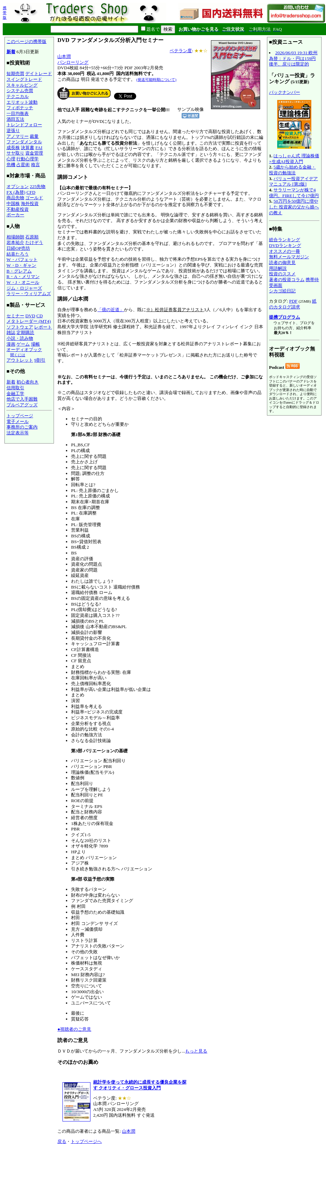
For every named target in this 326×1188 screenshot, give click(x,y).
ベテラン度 (181, 50)
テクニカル (17, 96)
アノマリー (17, 136)
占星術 (23, 164)
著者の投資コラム (286, 279)
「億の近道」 (110, 309)
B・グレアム (19, 271)
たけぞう (34, 242)
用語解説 (278, 268)
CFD (31, 192)
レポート (43, 327)
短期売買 (15, 73)
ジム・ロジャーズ (24, 288)
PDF (293, 301)
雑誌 (10, 332)
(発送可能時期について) (156, 79)
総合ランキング (284, 239)
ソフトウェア (19, 327)
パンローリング (72, 62)
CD (40, 315)
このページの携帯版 (26, 41)
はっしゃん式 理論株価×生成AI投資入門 (294, 158)
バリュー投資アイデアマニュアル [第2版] (293, 181)
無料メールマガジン (289, 256)
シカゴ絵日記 (282, 290)
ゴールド (34, 197)
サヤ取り (15, 153)
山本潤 (64, 56)
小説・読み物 (19, 338)
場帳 (35, 344)
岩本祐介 (15, 242)
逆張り (13, 130)
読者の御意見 (282, 262)
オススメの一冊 (284, 251)
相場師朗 (15, 237)
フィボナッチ (19, 107)
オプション (17, 186)
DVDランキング (285, 245)
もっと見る (196, 1051)
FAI (39, 147)
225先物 (37, 186)
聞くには (17, 355)
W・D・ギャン (21, 265)
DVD (30, 315)
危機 (10, 164)
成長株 (13, 147)
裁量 (34, 136)
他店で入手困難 (22, 399)
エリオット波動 (22, 102)
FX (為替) (15, 192)
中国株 (13, 203)
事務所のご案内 (22, 427)
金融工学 (15, 393)
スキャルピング (22, 85)
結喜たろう (17, 254)
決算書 (27, 147)
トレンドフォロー (24, 124)
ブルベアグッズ (22, 404)
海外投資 (30, 203)
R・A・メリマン (23, 276)
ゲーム (23, 344)
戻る (61, 1141)
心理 (10, 158)
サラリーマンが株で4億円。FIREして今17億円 (294, 192)
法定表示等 (17, 432)
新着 (10, 51)
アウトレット (19, 360)
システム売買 (19, 90)
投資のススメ (282, 273)
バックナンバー (284, 92)
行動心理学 (27, 158)
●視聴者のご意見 (74, 1029)
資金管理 (34, 153)
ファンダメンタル (24, 141)
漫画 (10, 344)
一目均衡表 (17, 113)
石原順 (32, 237)
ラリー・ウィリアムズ (28, 293)
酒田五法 (15, 119)
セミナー (15, 315)
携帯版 (4, 12)
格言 (35, 164)
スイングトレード (24, 79)
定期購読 (25, 332)
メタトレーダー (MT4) (28, 321)
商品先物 (15, 197)
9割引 (39, 360)
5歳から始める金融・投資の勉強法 (292, 169)
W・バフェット (22, 259)
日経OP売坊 (18, 248)
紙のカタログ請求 (292, 304)
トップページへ (86, 1141)
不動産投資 (17, 209)
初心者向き (27, 382)
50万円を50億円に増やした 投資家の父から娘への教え (294, 207)
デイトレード (38, 73)
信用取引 (15, 387)
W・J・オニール (22, 282)
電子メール (17, 421)
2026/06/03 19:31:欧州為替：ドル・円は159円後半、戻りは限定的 (293, 58)
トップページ (19, 415)
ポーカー (15, 214)
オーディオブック (24, 349)
